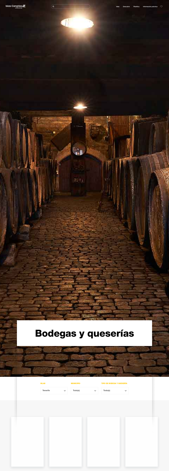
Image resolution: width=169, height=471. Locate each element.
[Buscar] (70, 6)
